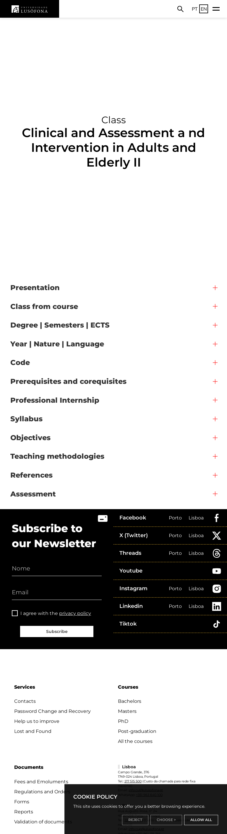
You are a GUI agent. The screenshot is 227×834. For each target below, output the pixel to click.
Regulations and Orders (42, 791)
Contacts (25, 701)
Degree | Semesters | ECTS (60, 325)
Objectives (30, 437)
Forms (21, 802)
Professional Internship (54, 400)
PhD (123, 721)
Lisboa (196, 518)
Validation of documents (43, 822)
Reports (23, 812)
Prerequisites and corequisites (68, 381)
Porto (175, 518)
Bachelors (129, 701)
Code (20, 362)
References (31, 475)
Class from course (44, 306)
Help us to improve (36, 721)
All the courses (135, 741)
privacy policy (75, 613)
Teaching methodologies (57, 456)
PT (195, 9)
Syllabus (26, 418)
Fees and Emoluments (41, 781)
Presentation (35, 287)
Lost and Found (32, 731)
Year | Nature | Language (57, 344)
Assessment (33, 494)
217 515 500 (133, 781)
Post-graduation (137, 731)
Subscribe (57, 631)
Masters (127, 711)
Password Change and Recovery (52, 711)
